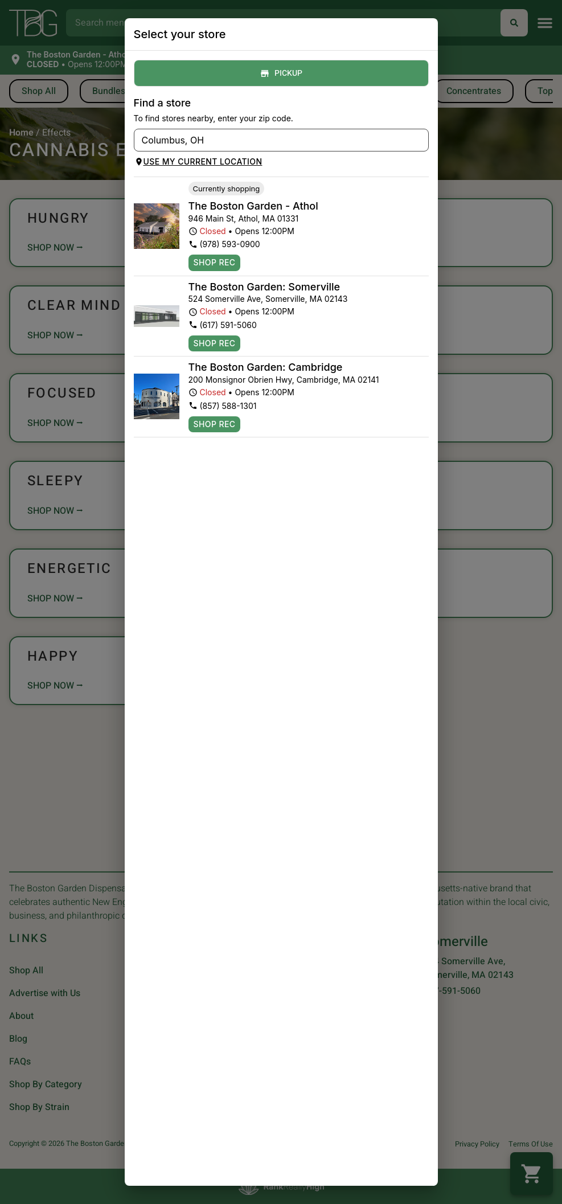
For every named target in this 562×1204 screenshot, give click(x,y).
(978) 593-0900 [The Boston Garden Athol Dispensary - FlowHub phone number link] (224, 244)
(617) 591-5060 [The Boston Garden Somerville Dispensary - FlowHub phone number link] (222, 325)
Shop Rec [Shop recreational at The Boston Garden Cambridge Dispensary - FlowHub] (214, 424)
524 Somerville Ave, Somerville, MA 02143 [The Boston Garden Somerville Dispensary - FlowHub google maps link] (268, 299)
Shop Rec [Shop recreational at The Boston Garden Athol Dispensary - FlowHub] (214, 262)
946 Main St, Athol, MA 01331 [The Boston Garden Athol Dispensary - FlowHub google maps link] (243, 218)
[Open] (420, 140)
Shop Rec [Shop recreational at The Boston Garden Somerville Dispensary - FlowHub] (214, 343)
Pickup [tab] (281, 73)
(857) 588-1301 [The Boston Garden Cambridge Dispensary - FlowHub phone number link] (222, 406)
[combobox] (272, 140)
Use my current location (198, 162)
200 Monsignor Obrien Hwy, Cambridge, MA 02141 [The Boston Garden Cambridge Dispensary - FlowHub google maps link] (283, 379)
